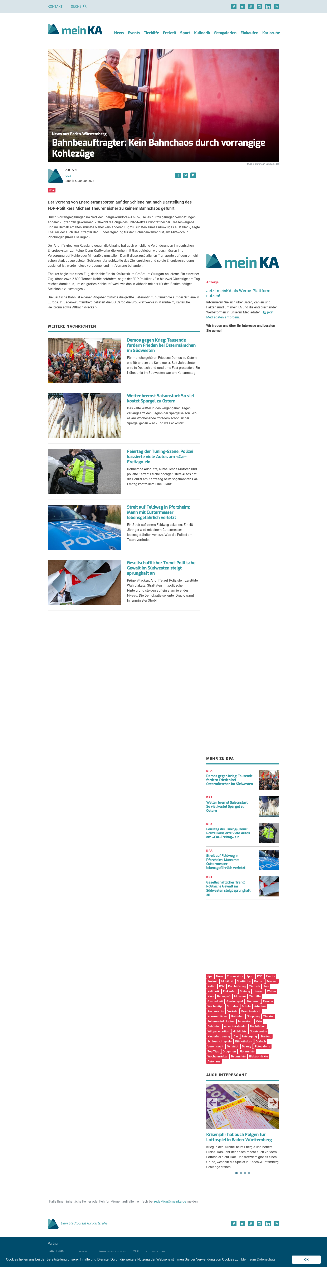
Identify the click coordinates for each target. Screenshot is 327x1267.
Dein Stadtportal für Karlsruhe (77, 1223)
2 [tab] (241, 1173)
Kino (211, 996)
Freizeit (169, 32)
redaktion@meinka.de (170, 1201)
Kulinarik (202, 32)
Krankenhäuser (218, 1016)
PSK (222, 986)
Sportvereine (258, 1031)
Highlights (240, 1031)
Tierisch (254, 986)
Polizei (258, 981)
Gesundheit (215, 1001)
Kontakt (55, 7)
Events (134, 32)
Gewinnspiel (234, 1001)
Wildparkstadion (218, 1031)
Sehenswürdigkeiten (221, 1021)
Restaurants (216, 1011)
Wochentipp (215, 1006)
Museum (240, 996)
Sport (185, 32)
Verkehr (232, 1011)
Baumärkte (238, 1056)
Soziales (232, 1006)
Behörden (214, 1026)
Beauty (246, 1046)
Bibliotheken (243, 1041)
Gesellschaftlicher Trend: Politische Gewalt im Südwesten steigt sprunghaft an (161, 568)
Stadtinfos (244, 981)
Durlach (261, 1041)
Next (273, 1103)
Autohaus (214, 1061)
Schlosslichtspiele (220, 1041)
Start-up (265, 1036)
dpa (68, 175)
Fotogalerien (225, 32)
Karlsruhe (271, 32)
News (119, 32)
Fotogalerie (262, 1046)
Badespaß (224, 996)
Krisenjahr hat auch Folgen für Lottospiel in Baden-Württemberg (239, 1137)
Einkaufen (249, 32)
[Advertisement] (242, 205)
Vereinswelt (215, 1046)
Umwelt (259, 991)
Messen (272, 981)
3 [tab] (245, 1173)
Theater (268, 1016)
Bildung (245, 991)
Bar (236, 1036)
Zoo (266, 986)
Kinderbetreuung (219, 1036)
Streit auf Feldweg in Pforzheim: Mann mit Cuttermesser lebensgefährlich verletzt (158, 512)
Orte (259, 1021)
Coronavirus (235, 976)
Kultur (212, 986)
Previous (212, 1103)
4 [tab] (249, 1173)
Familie (268, 1001)
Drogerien (229, 1051)
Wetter (271, 991)
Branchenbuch (250, 1011)
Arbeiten (260, 1006)
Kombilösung (237, 986)
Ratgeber (237, 1016)
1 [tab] (236, 1173)
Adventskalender (235, 1026)
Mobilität (227, 981)
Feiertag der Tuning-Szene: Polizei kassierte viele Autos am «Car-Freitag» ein (160, 457)
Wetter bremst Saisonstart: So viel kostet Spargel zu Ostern (160, 398)
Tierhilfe (151, 32)
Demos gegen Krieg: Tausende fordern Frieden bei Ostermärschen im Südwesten (161, 345)
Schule (246, 1006)
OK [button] (306, 1259)
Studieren (253, 1001)
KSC (260, 976)
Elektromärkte (258, 1056)
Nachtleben (257, 1026)
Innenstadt (245, 1021)
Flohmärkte (247, 1051)
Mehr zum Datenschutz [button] (258, 1259)
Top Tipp (213, 1051)
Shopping (253, 1016)
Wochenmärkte (218, 1056)
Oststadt (232, 1046)
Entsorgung (249, 1036)
